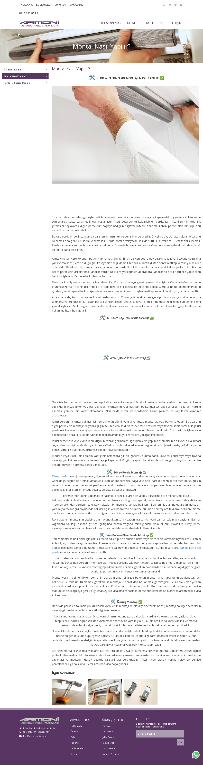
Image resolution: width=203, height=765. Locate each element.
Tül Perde (107, 724)
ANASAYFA (27, 3)
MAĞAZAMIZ (77, 3)
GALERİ (150, 20)
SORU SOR (60, 3)
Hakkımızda (76, 724)
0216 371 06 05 (28, 11)
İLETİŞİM (176, 20)
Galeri (73, 735)
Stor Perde (108, 729)
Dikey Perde (108, 740)
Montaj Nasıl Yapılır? (25, 74)
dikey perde (193, 522)
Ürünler (74, 729)
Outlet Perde (77, 746)
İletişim (74, 752)
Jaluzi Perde (108, 735)
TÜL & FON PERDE (111, 20)
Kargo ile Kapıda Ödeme (25, 80)
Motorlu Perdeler (111, 752)
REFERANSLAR (43, 3)
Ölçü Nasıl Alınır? (25, 67)
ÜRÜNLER (134, 20)
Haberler (75, 740)
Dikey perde (59, 474)
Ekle (180, 740)
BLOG (163, 20)
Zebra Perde (109, 746)
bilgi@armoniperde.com (32, 734)
